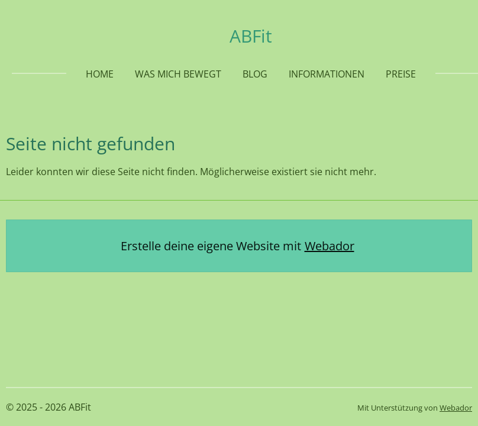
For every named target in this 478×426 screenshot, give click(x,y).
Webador (329, 245)
